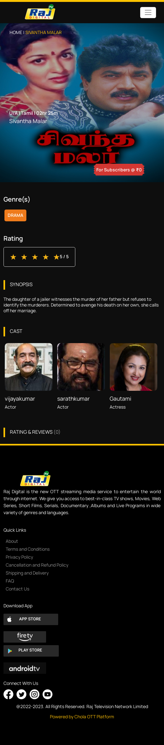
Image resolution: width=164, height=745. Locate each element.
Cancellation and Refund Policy (37, 565)
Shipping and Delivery (27, 573)
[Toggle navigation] (148, 12)
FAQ (10, 581)
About (12, 541)
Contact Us (17, 589)
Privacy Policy (19, 557)
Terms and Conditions (28, 549)
